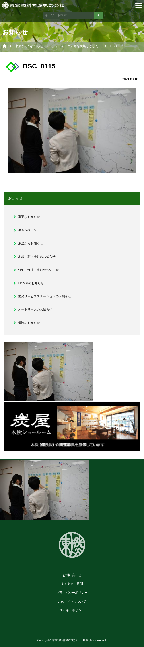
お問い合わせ (72, 575)
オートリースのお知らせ (35, 309)
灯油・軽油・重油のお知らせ (38, 270)
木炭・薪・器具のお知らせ (37, 256)
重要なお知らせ (29, 217)
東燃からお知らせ (30, 243)
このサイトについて (72, 601)
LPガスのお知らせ (31, 283)
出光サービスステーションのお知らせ (44, 296)
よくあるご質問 (72, 583)
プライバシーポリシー (72, 592)
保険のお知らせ (29, 322)
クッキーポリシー (72, 610)
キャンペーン (27, 230)
